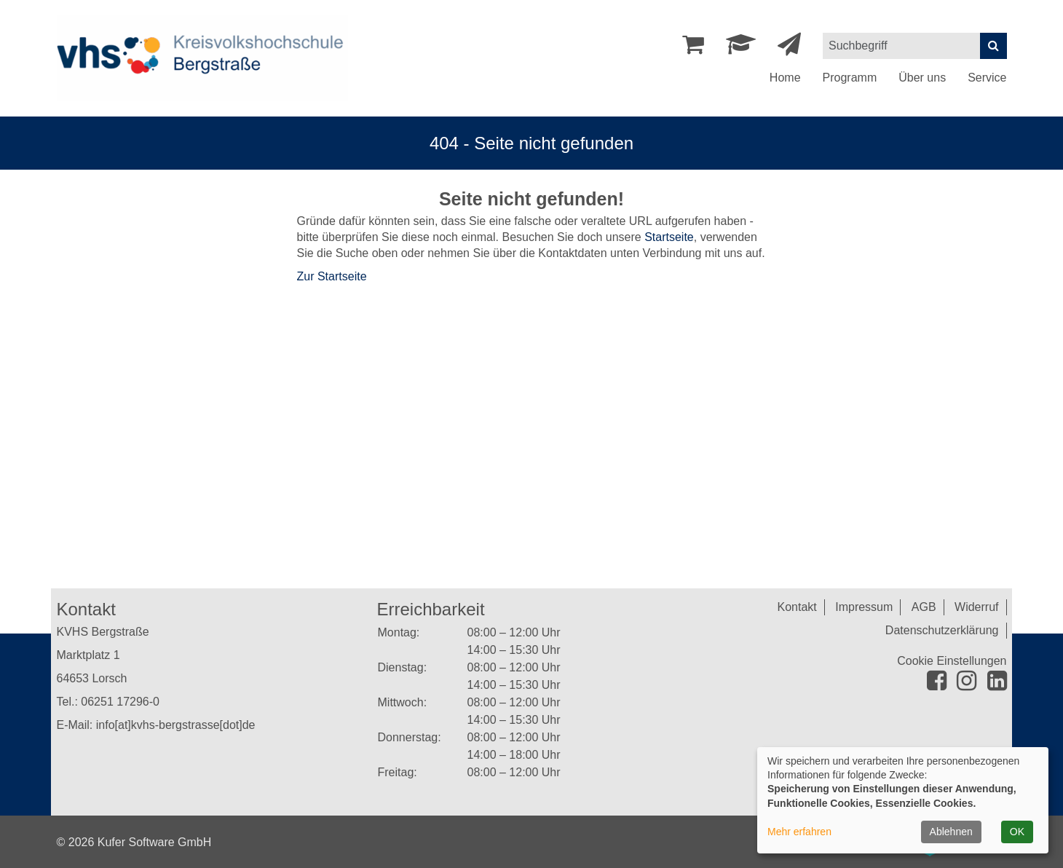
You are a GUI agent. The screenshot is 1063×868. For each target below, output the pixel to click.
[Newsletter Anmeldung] (789, 48)
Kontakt (797, 607)
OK (1017, 831)
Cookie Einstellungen (951, 661)
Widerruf (976, 607)
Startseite (669, 237)
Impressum (864, 607)
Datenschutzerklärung (942, 630)
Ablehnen (951, 831)
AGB (924, 607)
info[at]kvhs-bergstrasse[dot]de (176, 725)
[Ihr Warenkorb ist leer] (693, 48)
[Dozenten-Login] (741, 48)
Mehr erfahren (799, 831)
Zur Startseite (332, 276)
